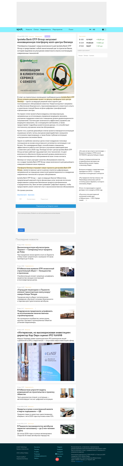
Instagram (59, 451)
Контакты (91, 55)
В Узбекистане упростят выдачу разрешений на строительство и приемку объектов (36, 392)
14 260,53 (89, 43)
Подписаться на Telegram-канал (46, 206)
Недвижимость (45, 29)
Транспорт (28, 245)
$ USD (81, 39)
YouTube (58, 456)
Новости (29, 29)
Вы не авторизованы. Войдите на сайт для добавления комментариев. (46, 219)
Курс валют (82, 36)
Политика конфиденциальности (40, 455)
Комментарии (30, 199)
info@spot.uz (79, 461)
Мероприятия (57, 29)
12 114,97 (89, 39)
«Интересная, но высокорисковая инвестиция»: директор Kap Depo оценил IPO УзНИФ (44, 334)
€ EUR (81, 43)
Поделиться (43, 199)
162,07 (88, 46)
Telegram (58, 447)
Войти (21, 230)
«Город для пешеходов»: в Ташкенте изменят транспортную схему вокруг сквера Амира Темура (34, 292)
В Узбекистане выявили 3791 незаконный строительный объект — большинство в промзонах (35, 270)
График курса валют (84, 50)
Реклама (81, 55)
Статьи (36, 29)
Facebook (59, 449)
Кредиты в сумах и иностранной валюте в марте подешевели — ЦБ (35, 410)
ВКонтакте (59, 454)
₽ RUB (81, 46)
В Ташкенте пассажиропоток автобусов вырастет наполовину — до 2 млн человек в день (36, 428)
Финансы (27, 329)
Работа (36, 458)
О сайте (36, 451)
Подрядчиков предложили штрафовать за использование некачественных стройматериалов (34, 313)
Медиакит (86, 55)
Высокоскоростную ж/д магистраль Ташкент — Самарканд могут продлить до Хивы (34, 249)
